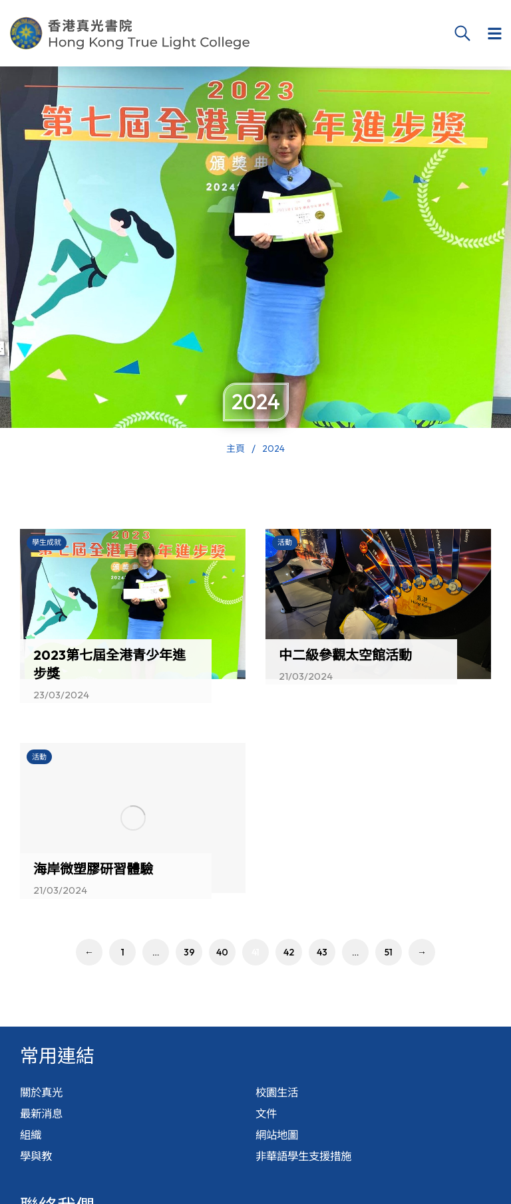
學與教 (38, 1169)
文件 (267, 1119)
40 (222, 952)
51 (389, 952)
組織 (32, 1144)
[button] (494, 33)
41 (255, 952)
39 (189, 952)
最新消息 (44, 1119)
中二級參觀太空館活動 (345, 655)
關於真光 (44, 1094)
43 (322, 952)
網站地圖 (279, 1144)
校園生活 (279, 1094)
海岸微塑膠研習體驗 (93, 868)
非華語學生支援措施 (309, 1169)
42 (288, 952)
